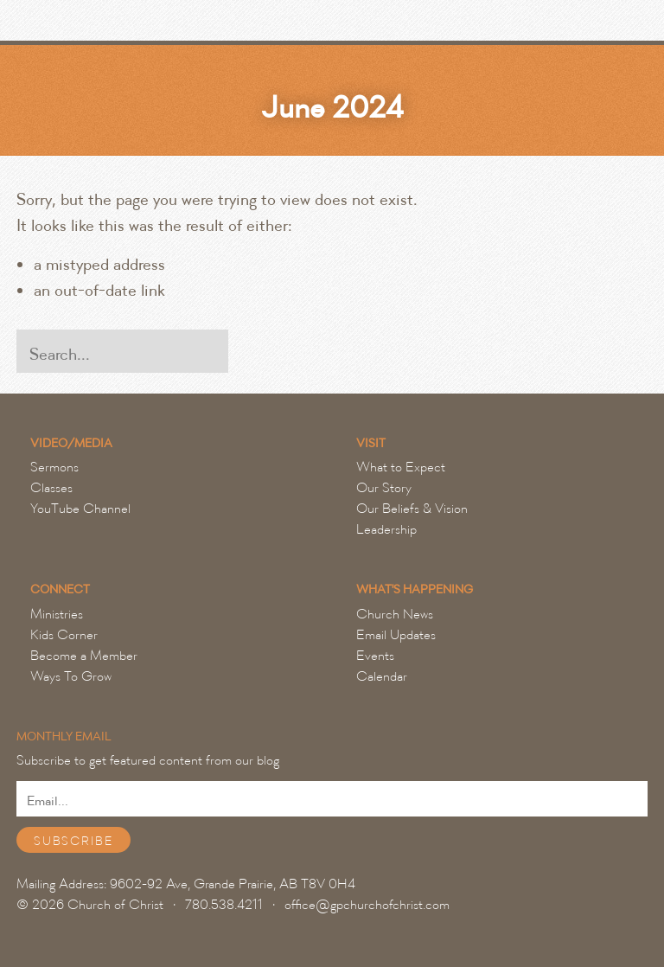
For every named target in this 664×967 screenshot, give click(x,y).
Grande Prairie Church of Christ (107, 25)
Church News (394, 614)
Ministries (56, 614)
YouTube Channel (80, 508)
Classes (51, 487)
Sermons (54, 467)
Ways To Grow (71, 676)
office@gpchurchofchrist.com (367, 904)
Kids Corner (64, 635)
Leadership (386, 529)
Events (375, 655)
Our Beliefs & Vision (412, 508)
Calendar (381, 676)
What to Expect (400, 467)
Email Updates (396, 635)
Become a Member (83, 655)
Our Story (384, 487)
